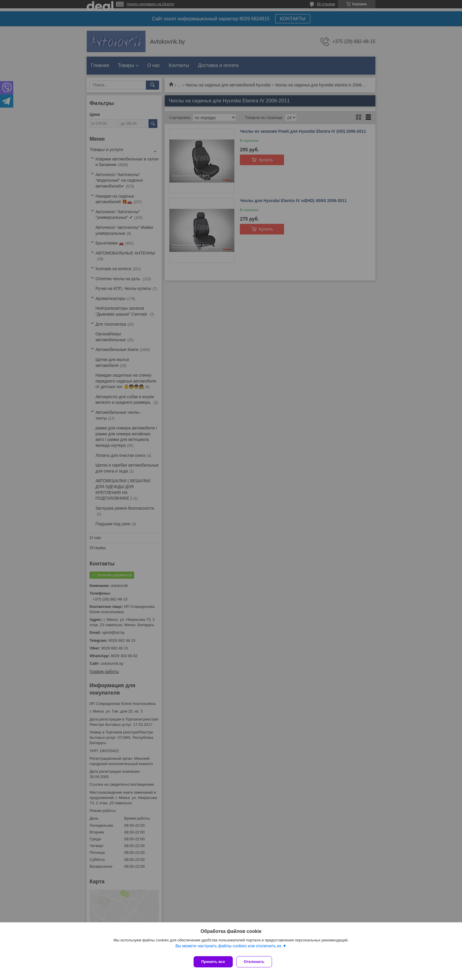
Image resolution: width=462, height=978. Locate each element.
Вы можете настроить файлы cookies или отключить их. (228, 948)
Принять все (213, 961)
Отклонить (256, 961)
